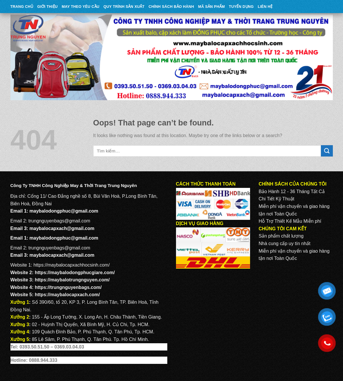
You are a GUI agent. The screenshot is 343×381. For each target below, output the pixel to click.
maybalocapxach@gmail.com (61, 228)
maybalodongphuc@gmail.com (63, 211)
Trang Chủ (21, 6)
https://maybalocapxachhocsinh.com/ (71, 265)
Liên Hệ (265, 6)
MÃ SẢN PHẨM (211, 6)
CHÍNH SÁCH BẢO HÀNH (171, 6)
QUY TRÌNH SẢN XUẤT (123, 6)
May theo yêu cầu (80, 6)
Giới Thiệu (47, 6)
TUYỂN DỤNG (241, 6)
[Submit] (327, 151)
